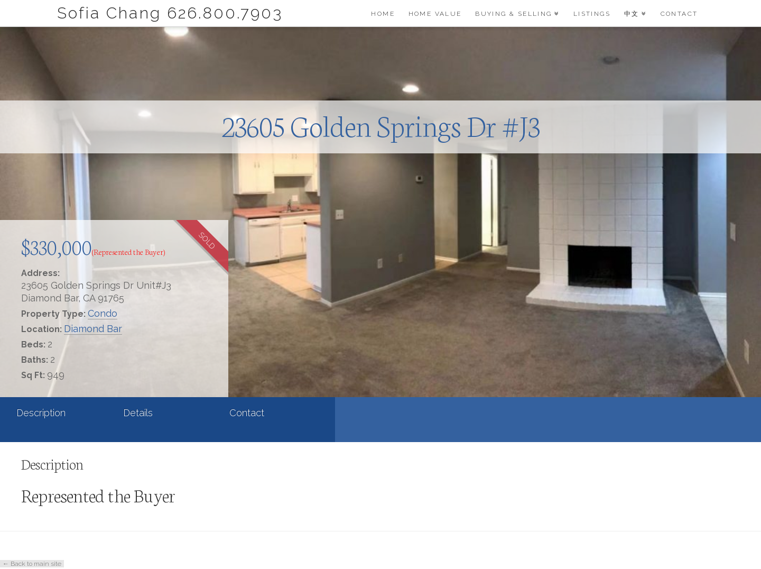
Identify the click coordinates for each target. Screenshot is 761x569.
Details (138, 412)
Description (41, 412)
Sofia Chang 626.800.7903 (170, 13)
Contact (246, 412)
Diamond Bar (93, 328)
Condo (102, 313)
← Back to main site (32, 563)
